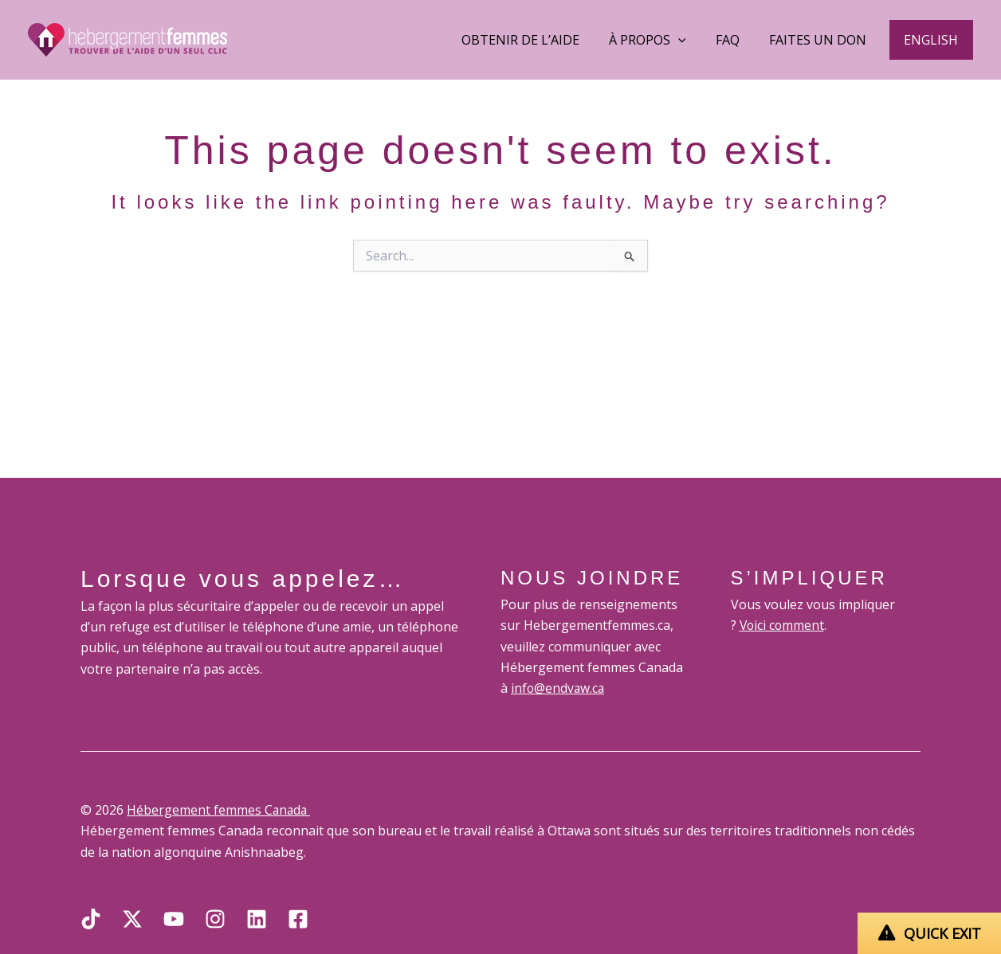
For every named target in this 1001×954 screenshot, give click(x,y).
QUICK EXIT (942, 933)
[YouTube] (173, 919)
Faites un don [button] (824, 40)
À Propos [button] (662, 40)
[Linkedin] (256, 919)
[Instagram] (215, 919)
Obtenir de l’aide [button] (539, 40)
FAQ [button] (738, 40)
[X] (132, 919)
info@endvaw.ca (558, 688)
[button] (933, 40)
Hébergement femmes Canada (219, 810)
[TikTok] (90, 919)
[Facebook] (298, 919)
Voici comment (783, 625)
